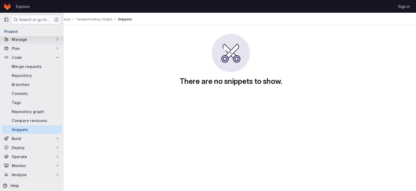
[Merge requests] (32, 66)
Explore (23, 6)
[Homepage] (7, 6)
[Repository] (32, 75)
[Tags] (32, 102)
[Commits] (32, 93)
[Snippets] (32, 129)
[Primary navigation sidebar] (6, 19)
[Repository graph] (32, 111)
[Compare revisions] (32, 120)
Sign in (404, 6)
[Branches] (32, 84)
